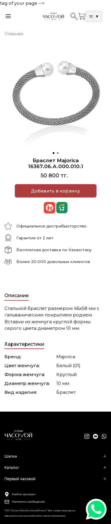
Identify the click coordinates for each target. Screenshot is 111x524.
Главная (13, 33)
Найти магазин (20, 494)
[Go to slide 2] (58, 153)
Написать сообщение (24, 501)
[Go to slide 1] (53, 153)
